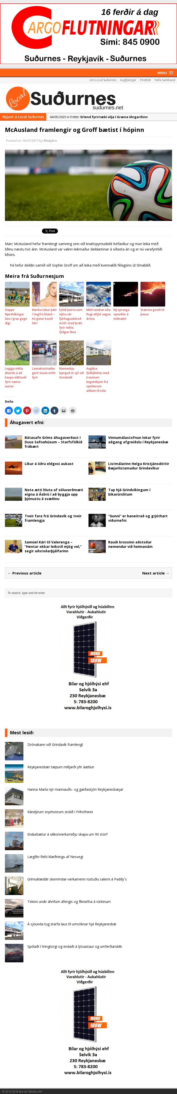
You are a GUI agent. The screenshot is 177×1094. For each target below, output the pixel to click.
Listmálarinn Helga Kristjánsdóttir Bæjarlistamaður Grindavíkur (138, 465)
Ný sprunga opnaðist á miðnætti (121, 314)
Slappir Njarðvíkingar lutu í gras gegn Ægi (16, 316)
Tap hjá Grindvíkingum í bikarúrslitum (129, 492)
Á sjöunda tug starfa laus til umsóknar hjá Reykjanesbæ (71, 924)
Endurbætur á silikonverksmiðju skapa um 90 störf (67, 834)
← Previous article (24, 573)
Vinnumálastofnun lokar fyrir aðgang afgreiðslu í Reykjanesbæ (138, 439)
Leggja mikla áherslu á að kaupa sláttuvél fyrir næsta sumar (15, 377)
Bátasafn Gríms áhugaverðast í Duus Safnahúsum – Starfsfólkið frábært (53, 442)
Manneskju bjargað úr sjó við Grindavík (71, 372)
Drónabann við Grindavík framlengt (55, 744)
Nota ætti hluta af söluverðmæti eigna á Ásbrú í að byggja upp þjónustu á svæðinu (54, 494)
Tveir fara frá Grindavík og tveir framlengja (53, 518)
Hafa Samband (165, 80)
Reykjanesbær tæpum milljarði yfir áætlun (60, 767)
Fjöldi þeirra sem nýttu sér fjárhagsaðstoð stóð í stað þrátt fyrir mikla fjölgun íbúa (70, 321)
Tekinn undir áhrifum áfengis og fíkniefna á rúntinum (69, 901)
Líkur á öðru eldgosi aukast (49, 463)
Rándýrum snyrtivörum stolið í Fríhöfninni (60, 811)
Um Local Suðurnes (102, 80)
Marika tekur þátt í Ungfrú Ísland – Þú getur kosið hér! (44, 316)
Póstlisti (145, 80)
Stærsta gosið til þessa (152, 312)
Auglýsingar (128, 80)
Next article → (155, 573)
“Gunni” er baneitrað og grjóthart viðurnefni (138, 518)
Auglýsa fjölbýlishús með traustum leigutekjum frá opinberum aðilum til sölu (97, 379)
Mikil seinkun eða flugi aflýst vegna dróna (98, 314)
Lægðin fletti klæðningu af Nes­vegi (55, 856)
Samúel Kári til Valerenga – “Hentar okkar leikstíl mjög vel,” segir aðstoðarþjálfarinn (53, 546)
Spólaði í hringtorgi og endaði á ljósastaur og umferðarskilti (74, 946)
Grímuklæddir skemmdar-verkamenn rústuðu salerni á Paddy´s (77, 879)
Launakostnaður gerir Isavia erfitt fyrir (44, 372)
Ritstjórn (50, 140)
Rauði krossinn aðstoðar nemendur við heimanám (130, 544)
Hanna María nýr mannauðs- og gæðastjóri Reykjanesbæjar (75, 789)
